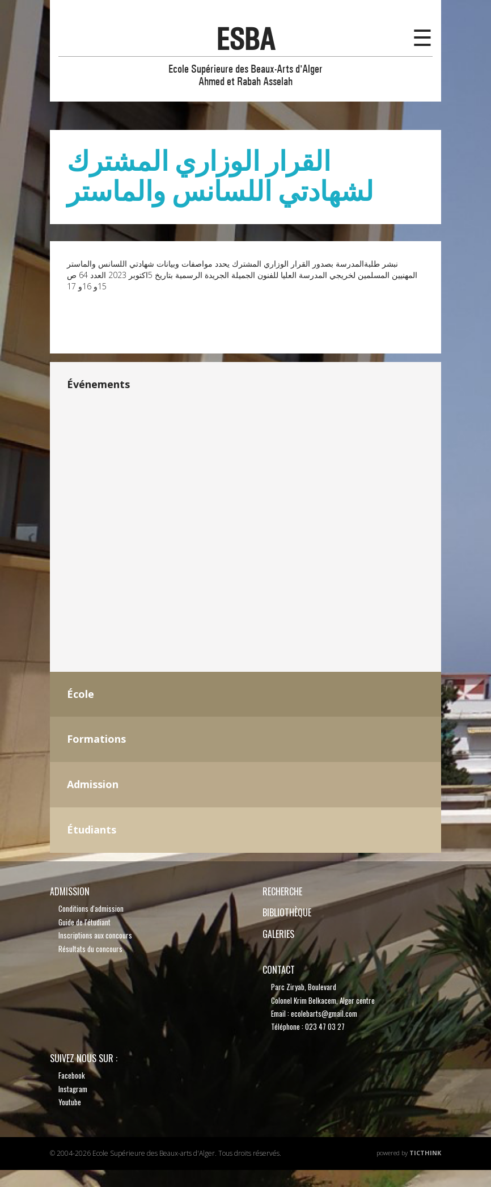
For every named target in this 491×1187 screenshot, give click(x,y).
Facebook (71, 1075)
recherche (282, 891)
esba (245, 39)
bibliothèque (287, 912)
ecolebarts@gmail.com (324, 1013)
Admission (70, 891)
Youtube (69, 1102)
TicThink (425, 1152)
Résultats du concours (90, 948)
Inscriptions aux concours (95, 935)
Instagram (72, 1089)
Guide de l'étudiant (84, 922)
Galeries (278, 934)
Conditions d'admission (91, 908)
